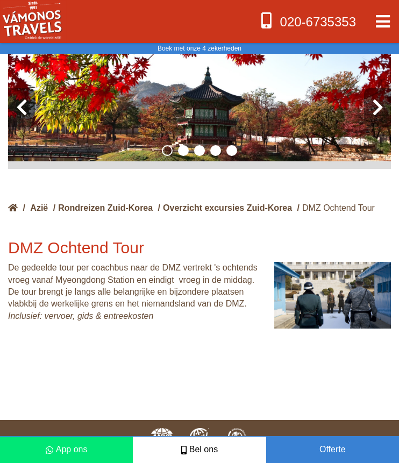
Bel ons (199, 449)
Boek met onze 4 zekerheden (199, 48)
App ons (67, 449)
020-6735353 (307, 20)
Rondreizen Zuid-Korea (105, 207)
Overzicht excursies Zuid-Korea (227, 207)
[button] (167, 150)
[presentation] (21, 107)
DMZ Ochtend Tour (338, 207)
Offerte (332, 449)
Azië (39, 207)
